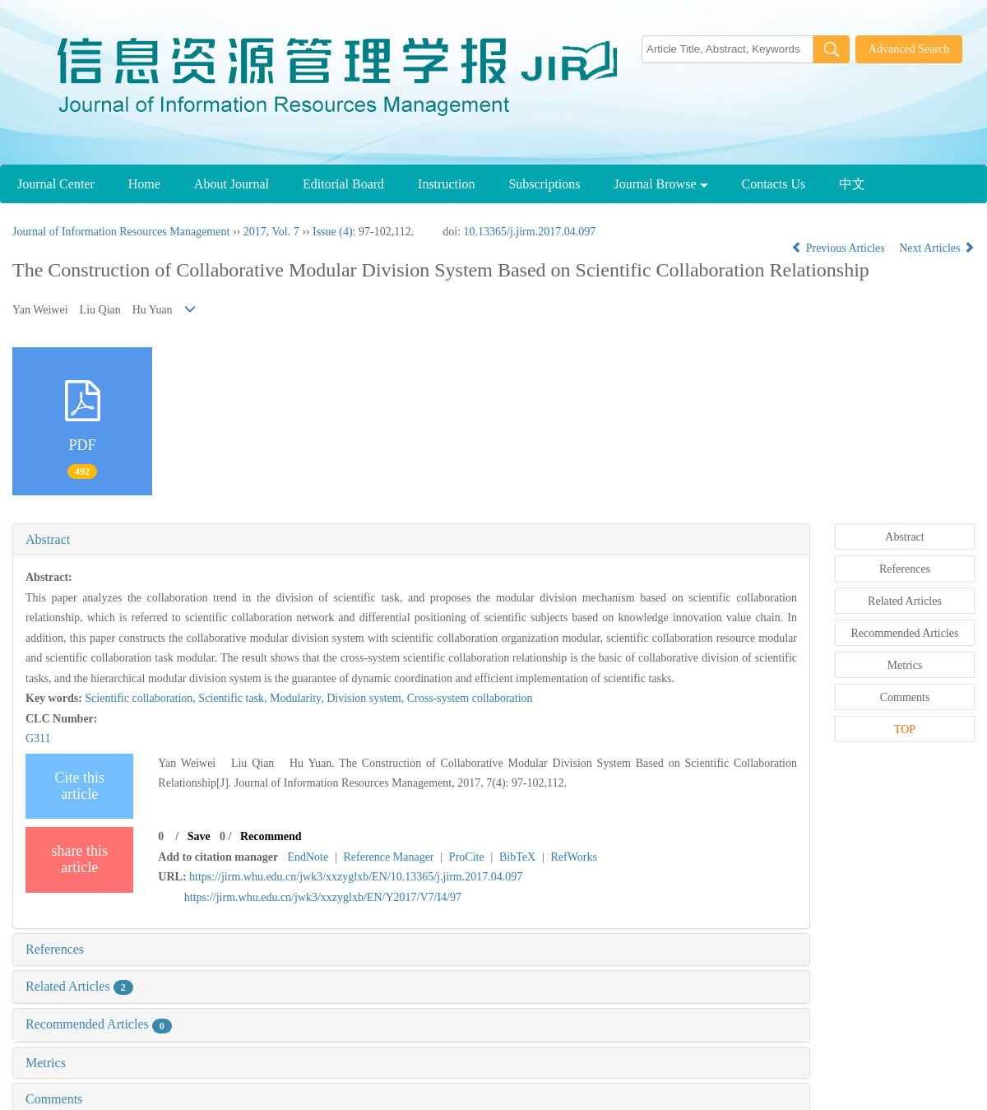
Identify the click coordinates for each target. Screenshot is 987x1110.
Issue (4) (333, 231)
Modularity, (298, 698)
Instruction (446, 184)
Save (199, 836)
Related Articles (79, 986)
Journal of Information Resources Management (120, 231)
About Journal (231, 184)
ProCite (466, 857)
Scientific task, (234, 698)
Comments (53, 1099)
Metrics (45, 1063)
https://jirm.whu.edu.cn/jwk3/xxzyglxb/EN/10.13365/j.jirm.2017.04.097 (355, 877)
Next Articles (937, 248)
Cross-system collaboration (470, 698)
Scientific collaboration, (141, 698)
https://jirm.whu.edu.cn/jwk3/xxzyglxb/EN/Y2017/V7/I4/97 (322, 897)
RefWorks (573, 857)
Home (144, 184)
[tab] (411, 539)
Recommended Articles (98, 1024)
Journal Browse (661, 184)
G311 (38, 738)
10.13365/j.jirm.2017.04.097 (530, 231)
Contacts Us (774, 184)
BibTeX (517, 857)
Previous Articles (839, 248)
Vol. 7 (285, 231)
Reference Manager (389, 857)
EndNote (307, 857)
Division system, (367, 698)
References (54, 949)
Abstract (47, 539)
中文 (852, 184)
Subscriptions (544, 184)
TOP (904, 729)
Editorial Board (343, 184)
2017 (254, 231)
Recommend (271, 836)
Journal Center (56, 184)
